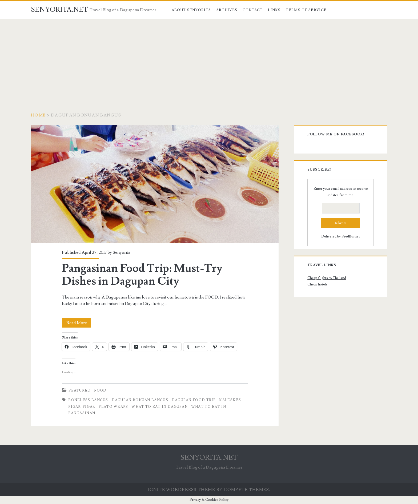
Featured (80, 390)
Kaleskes (230, 400)
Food (100, 390)
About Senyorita (191, 10)
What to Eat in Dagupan (159, 407)
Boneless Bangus (88, 400)
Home (38, 115)
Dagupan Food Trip (194, 400)
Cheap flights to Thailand (326, 278)
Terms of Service (306, 10)
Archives (226, 10)
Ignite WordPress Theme (181, 489)
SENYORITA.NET (59, 9)
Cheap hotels (317, 284)
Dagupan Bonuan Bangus (140, 400)
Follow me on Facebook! (335, 134)
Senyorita (121, 252)
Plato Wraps (113, 407)
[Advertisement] (209, 59)
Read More (78, 323)
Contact (253, 10)
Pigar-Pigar (81, 407)
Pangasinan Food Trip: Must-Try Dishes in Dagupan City (155, 184)
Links (274, 10)
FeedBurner (350, 236)
